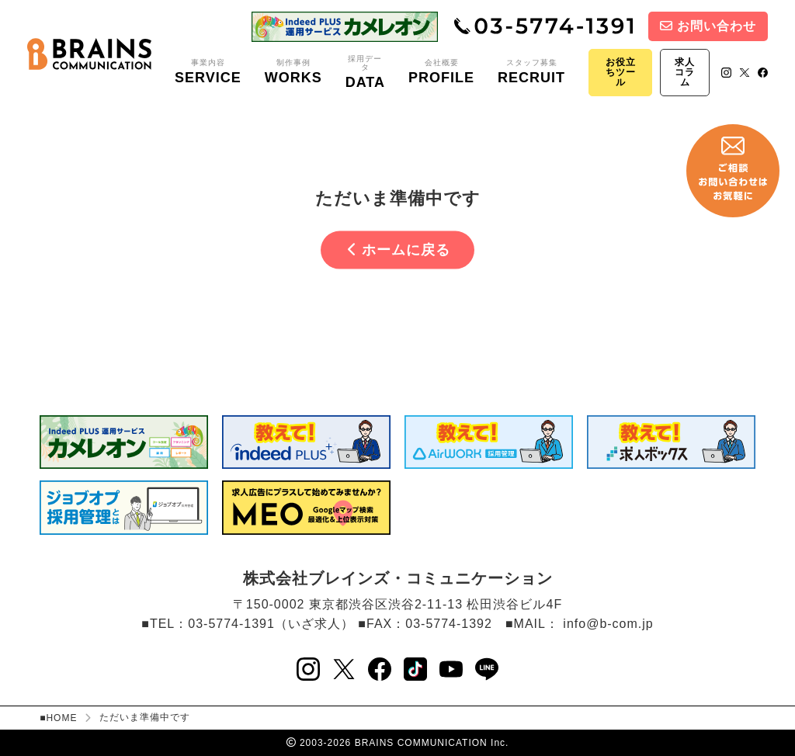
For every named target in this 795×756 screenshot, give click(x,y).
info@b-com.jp (608, 623)
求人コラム (685, 72)
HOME (61, 718)
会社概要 (441, 72)
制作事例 (293, 72)
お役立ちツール (621, 72)
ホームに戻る (399, 250)
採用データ (365, 72)
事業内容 (208, 72)
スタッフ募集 (531, 72)
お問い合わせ (708, 26)
